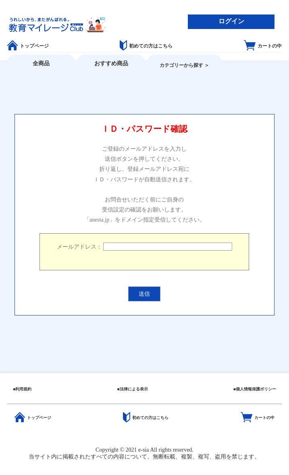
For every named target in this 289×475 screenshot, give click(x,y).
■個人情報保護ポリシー (254, 389)
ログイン (231, 21)
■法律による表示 (132, 389)
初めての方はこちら (146, 46)
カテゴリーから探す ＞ (184, 65)
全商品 (41, 63)
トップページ (28, 46)
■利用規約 (22, 389)
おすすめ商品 (111, 63)
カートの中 (263, 46)
